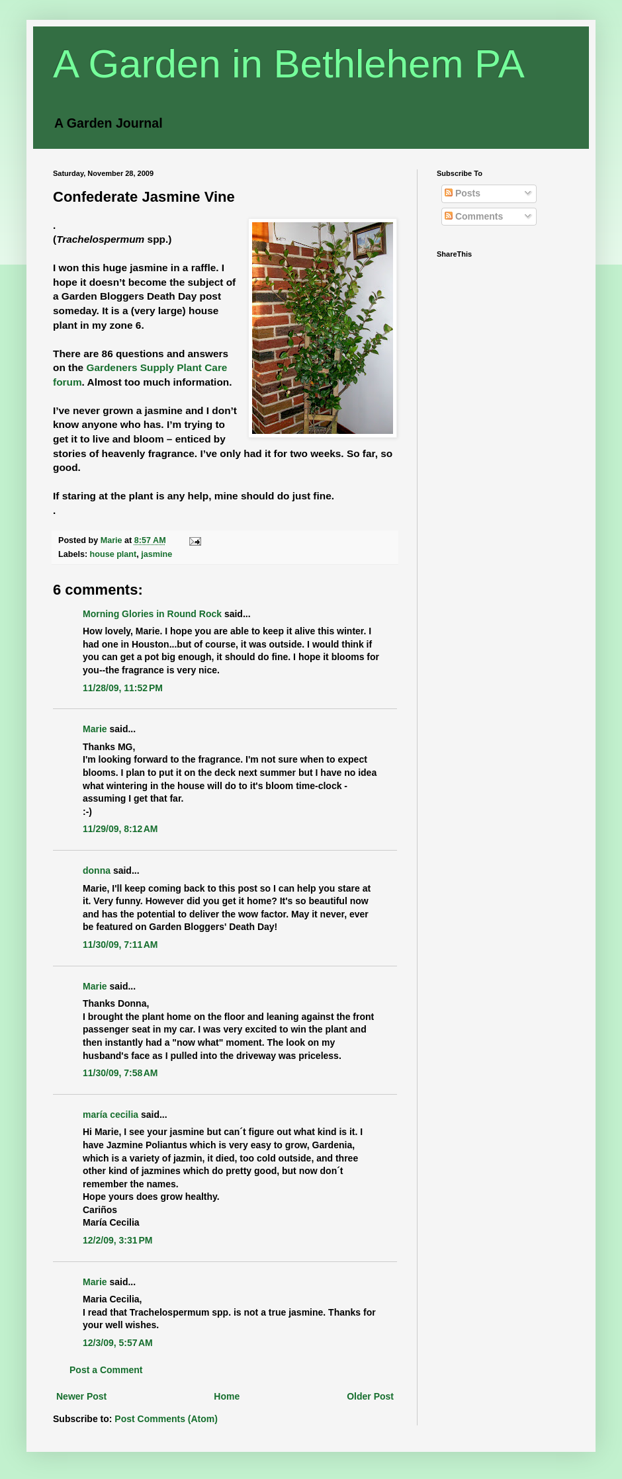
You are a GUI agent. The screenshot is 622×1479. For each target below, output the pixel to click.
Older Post (370, 1396)
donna (97, 870)
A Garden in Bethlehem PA (289, 64)
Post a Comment (105, 1370)
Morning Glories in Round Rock (152, 614)
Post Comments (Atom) (166, 1419)
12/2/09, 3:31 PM (117, 1240)
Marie (95, 729)
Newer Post (81, 1396)
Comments (474, 216)
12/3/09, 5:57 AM (118, 1342)
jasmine (156, 554)
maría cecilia (110, 1114)
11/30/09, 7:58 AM (120, 1073)
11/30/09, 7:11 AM (120, 944)
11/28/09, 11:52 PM (123, 688)
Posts (462, 193)
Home (227, 1396)
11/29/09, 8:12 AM (120, 829)
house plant (113, 554)
